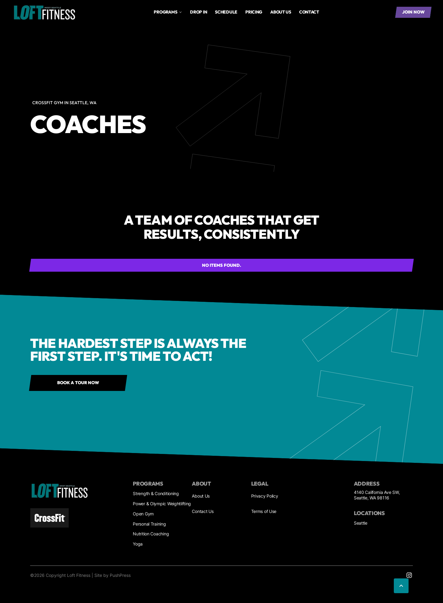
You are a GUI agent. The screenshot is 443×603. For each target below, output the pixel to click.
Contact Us (202, 511)
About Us (201, 496)
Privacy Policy (264, 496)
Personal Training (149, 523)
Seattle (360, 523)
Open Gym (143, 513)
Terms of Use (264, 511)
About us (280, 12)
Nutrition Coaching (151, 533)
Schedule (226, 12)
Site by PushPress (112, 575)
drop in (198, 12)
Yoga (138, 543)
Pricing (253, 12)
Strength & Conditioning (156, 493)
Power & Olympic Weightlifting (162, 503)
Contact (309, 12)
